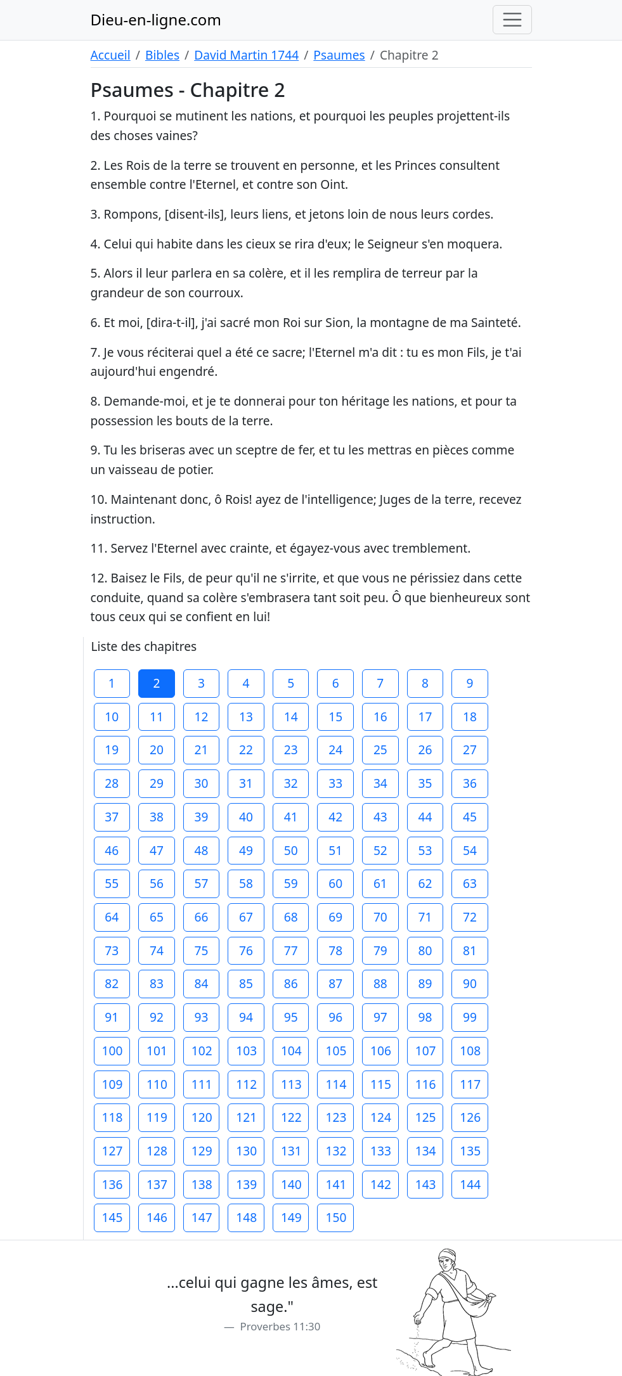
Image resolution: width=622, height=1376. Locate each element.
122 (291, 1117)
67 (246, 916)
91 (112, 1017)
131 (291, 1150)
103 (246, 1050)
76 (246, 950)
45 (470, 816)
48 (202, 850)
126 (470, 1117)
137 (156, 1184)
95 (291, 1017)
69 (335, 916)
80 (425, 950)
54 (470, 850)
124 (380, 1117)
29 (157, 783)
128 (156, 1150)
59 (291, 883)
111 (201, 1084)
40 (246, 816)
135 (470, 1150)
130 (246, 1150)
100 (112, 1050)
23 (291, 749)
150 (335, 1217)
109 (112, 1084)
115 (380, 1084)
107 (425, 1050)
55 (112, 883)
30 (202, 783)
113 (291, 1084)
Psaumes (339, 54)
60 (335, 883)
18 (470, 716)
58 (246, 883)
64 (112, 916)
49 (246, 850)
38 (157, 816)
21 (202, 749)
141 (335, 1184)
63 (470, 883)
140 (291, 1184)
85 (246, 983)
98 (425, 1017)
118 (112, 1117)
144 (470, 1184)
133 (380, 1150)
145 (112, 1217)
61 (380, 883)
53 (425, 850)
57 (202, 883)
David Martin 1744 (246, 54)
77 (291, 950)
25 (380, 749)
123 (335, 1117)
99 (470, 1017)
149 (291, 1217)
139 (246, 1184)
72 (470, 916)
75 (202, 950)
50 (291, 850)
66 (202, 916)
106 (380, 1050)
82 (112, 983)
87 (335, 983)
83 (157, 983)
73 (112, 950)
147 (201, 1217)
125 (425, 1117)
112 (246, 1084)
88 (380, 983)
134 (425, 1150)
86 (291, 983)
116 (425, 1084)
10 (112, 716)
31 (246, 783)
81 (470, 950)
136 (112, 1184)
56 (157, 883)
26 (425, 749)
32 (291, 783)
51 (335, 850)
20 (157, 749)
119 (156, 1117)
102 (201, 1050)
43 (380, 816)
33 (335, 783)
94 (246, 1017)
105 (335, 1050)
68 (291, 916)
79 (380, 950)
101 (156, 1050)
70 (380, 916)
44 (425, 816)
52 (380, 850)
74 (157, 950)
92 (157, 1017)
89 (425, 983)
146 (156, 1217)
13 (246, 716)
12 (202, 716)
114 (335, 1084)
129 (201, 1150)
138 (201, 1184)
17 (425, 716)
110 (156, 1084)
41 (291, 816)
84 (202, 983)
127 (112, 1150)
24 (335, 749)
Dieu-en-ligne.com (156, 19)
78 (335, 950)
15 (335, 716)
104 (291, 1050)
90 (470, 983)
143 (425, 1184)
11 (157, 716)
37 (112, 816)
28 (112, 783)
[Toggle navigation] (512, 19)
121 (246, 1117)
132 (335, 1150)
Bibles (162, 54)
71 (425, 916)
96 (335, 1017)
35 (425, 783)
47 (157, 850)
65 (157, 916)
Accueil (111, 54)
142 (380, 1184)
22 (246, 749)
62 (425, 883)
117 (470, 1084)
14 (291, 716)
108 (470, 1050)
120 (201, 1117)
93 (202, 1017)
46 (112, 850)
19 (112, 749)
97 (380, 1017)
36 (470, 783)
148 (246, 1217)
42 (335, 816)
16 (380, 716)
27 (470, 749)
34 (380, 783)
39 (202, 816)
